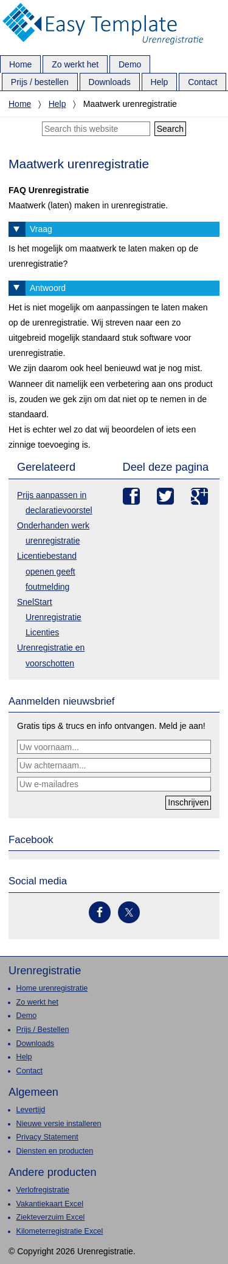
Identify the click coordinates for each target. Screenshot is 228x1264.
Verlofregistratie (43, 1190)
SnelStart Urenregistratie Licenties (49, 617)
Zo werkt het (37, 1002)
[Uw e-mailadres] (114, 784)
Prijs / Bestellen (42, 1029)
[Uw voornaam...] (114, 747)
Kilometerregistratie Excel (59, 1231)
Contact (29, 1071)
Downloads (35, 1043)
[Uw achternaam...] (114, 765)
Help (57, 104)
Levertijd (31, 1109)
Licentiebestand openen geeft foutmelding (47, 571)
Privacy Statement (47, 1137)
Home (20, 104)
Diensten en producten (55, 1151)
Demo (26, 1015)
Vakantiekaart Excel (49, 1204)
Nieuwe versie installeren (59, 1123)
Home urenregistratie (52, 988)
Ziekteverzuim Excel (50, 1217)
